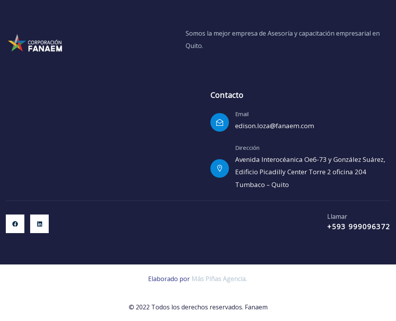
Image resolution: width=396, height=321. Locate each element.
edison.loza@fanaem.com (274, 125)
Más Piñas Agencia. (219, 279)
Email (242, 114)
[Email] (219, 122)
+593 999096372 (358, 226)
